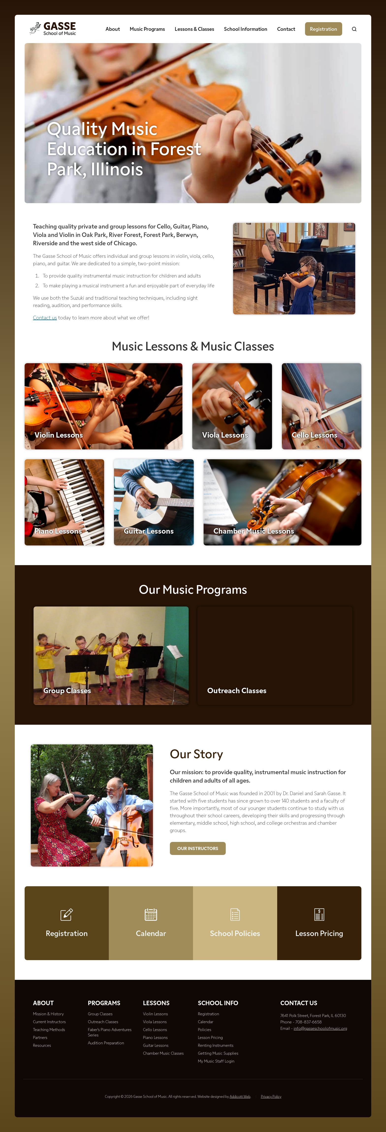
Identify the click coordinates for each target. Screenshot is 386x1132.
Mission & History (48, 1014)
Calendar (151, 941)
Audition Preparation (106, 1043)
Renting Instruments (215, 1046)
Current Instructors (49, 1022)
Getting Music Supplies (218, 1054)
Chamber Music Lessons (253, 543)
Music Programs (147, 29)
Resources (42, 1046)
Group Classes (100, 1014)
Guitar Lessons (149, 543)
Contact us (45, 318)
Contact (286, 29)
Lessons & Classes (194, 29)
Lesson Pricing (319, 941)
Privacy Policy (271, 1097)
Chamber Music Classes (163, 1054)
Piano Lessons (58, 543)
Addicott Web (240, 1097)
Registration (323, 29)
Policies (204, 1030)
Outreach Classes (306, 691)
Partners (40, 1038)
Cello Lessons (315, 445)
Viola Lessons (225, 445)
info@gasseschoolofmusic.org (320, 1029)
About (113, 29)
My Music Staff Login (216, 1062)
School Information (245, 29)
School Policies (235, 941)
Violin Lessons (58, 445)
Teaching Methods (49, 1030)
